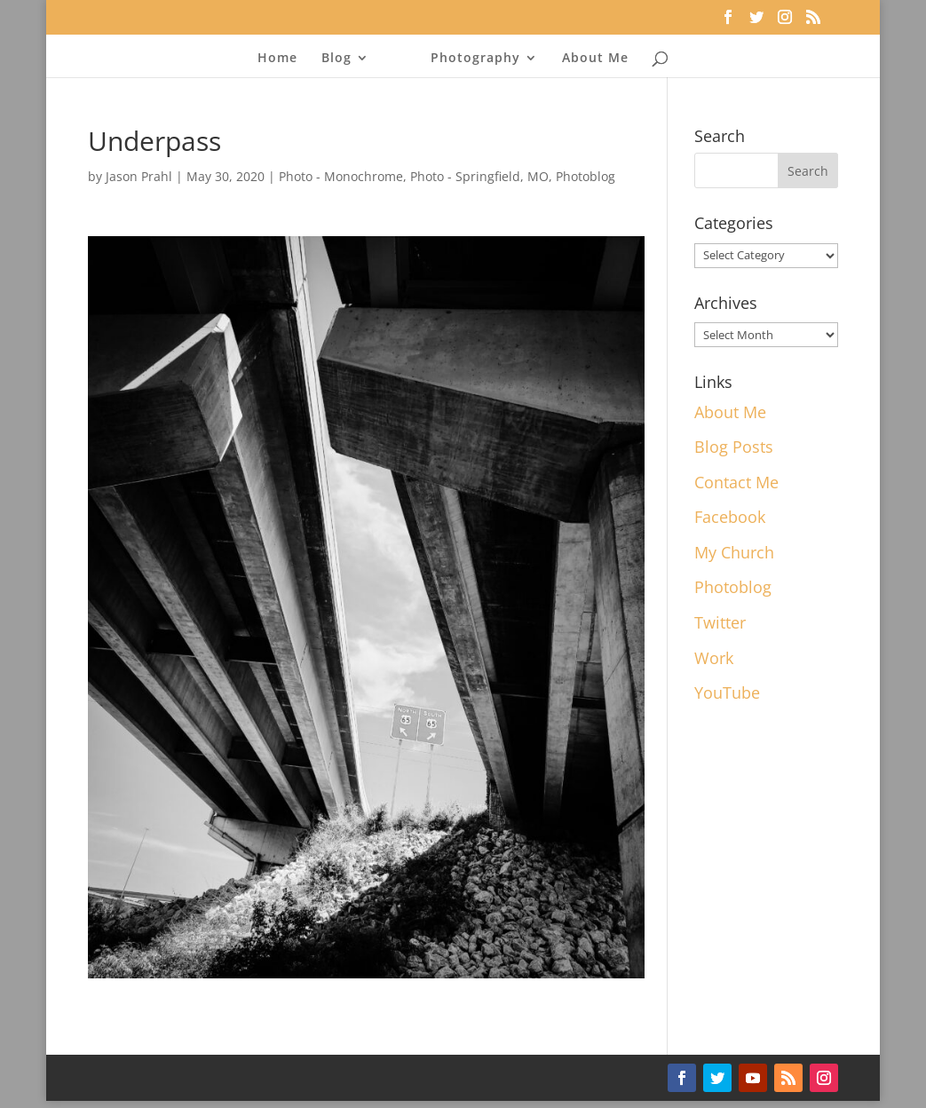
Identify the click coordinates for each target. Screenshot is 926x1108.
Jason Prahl (139, 176)
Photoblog (585, 176)
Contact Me (736, 482)
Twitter (720, 622)
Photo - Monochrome (341, 176)
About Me (595, 58)
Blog (336, 58)
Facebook (729, 516)
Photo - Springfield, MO (479, 176)
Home (277, 58)
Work (713, 658)
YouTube (727, 692)
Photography (475, 58)
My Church (734, 552)
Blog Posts (733, 446)
